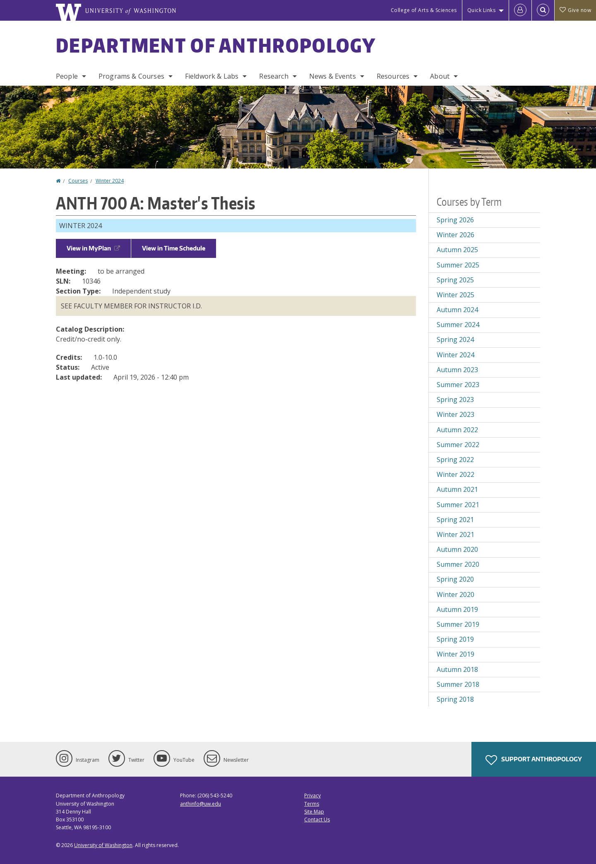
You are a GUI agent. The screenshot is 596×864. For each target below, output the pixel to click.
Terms (311, 803)
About (439, 76)
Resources (393, 76)
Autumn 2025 (457, 249)
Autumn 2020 (457, 549)
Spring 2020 (455, 579)
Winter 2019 (455, 654)
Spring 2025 (455, 279)
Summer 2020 (458, 564)
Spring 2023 (455, 399)
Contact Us (317, 819)
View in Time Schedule (173, 248)
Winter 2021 (455, 534)
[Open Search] (543, 10)
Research (273, 76)
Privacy (312, 795)
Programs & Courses (131, 76)
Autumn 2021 (457, 489)
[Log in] (520, 10)
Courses (78, 180)
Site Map (314, 811)
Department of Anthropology (216, 45)
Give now (575, 10)
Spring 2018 (455, 699)
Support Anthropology (533, 760)
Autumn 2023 (457, 369)
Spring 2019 (455, 639)
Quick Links (481, 10)
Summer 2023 (458, 384)
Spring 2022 (455, 459)
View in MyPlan (93, 248)
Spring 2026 (455, 219)
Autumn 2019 (457, 609)
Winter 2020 (455, 594)
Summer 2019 (458, 624)
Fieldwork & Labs (212, 76)
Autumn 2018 (457, 669)
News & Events (332, 76)
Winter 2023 (455, 414)
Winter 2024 (110, 180)
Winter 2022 (455, 474)
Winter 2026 (455, 234)
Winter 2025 (455, 294)
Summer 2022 (458, 444)
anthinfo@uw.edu (200, 803)
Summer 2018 (458, 684)
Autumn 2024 (457, 309)
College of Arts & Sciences (424, 10)
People (67, 76)
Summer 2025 (458, 265)
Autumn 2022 (457, 429)
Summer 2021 (458, 504)
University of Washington (103, 845)
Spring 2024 (455, 339)
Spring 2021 (455, 519)
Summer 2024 (458, 324)
